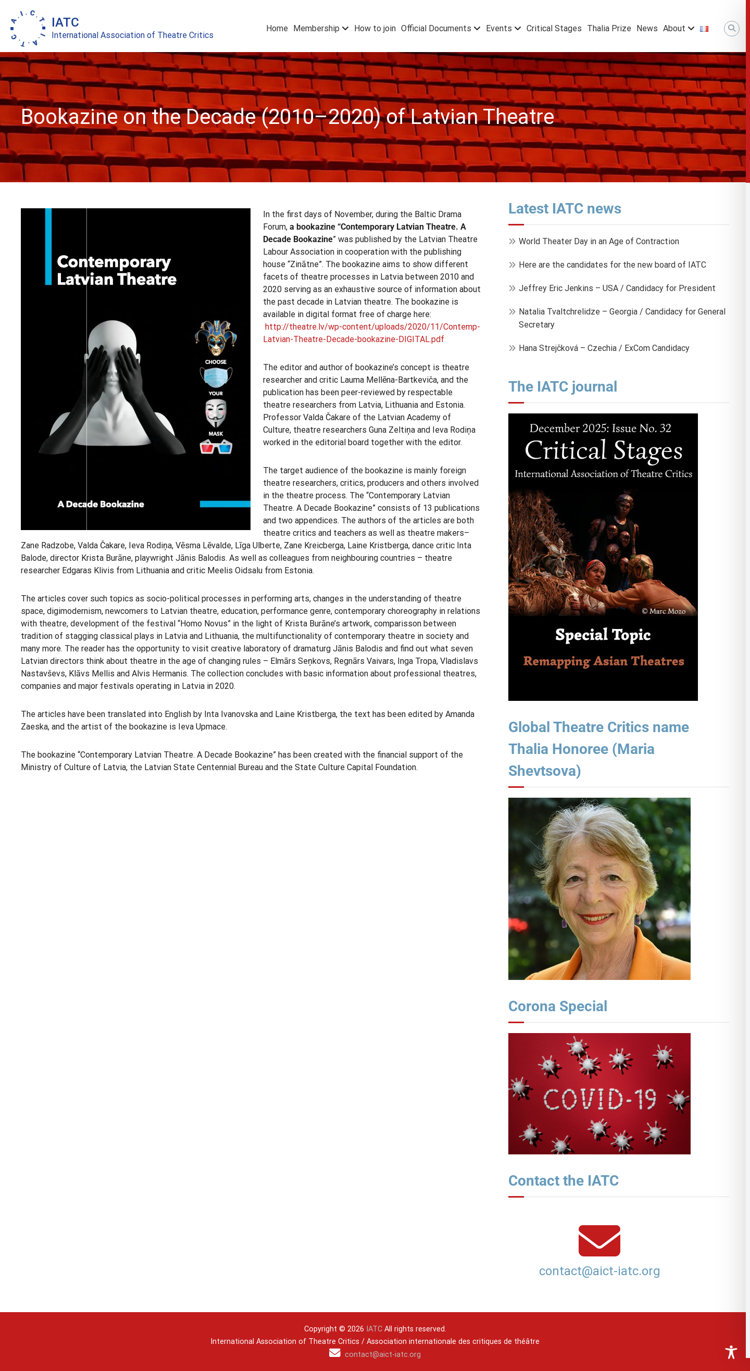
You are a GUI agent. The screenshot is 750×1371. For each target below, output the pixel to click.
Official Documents (436, 28)
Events (499, 28)
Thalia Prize (609, 28)
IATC (65, 22)
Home (277, 28)
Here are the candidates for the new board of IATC (612, 265)
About (674, 28)
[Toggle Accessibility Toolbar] (731, 1352)
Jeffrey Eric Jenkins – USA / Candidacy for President (617, 288)
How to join (375, 28)
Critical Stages (554, 28)
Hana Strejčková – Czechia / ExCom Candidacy (604, 348)
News (647, 28)
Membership (316, 28)
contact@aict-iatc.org (599, 1271)
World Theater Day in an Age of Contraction (599, 241)
